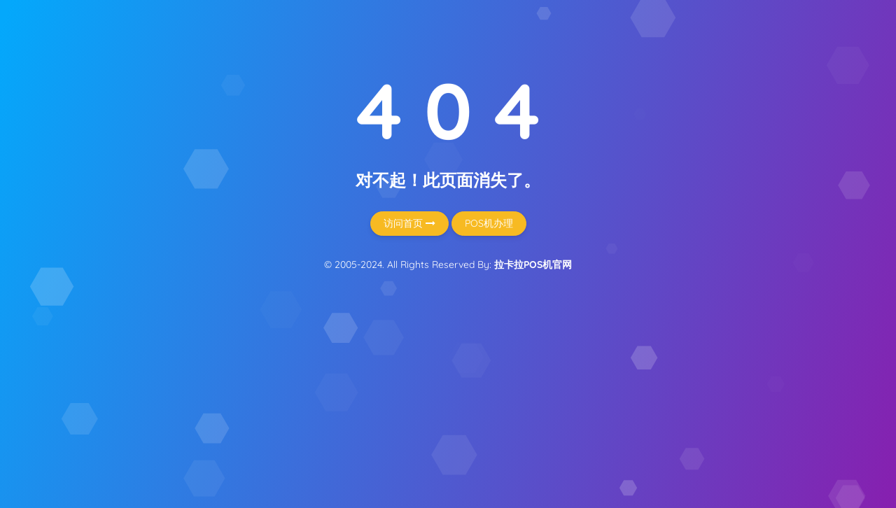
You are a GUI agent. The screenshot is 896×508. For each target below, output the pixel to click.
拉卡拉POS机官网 (533, 264)
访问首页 (409, 223)
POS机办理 (489, 223)
